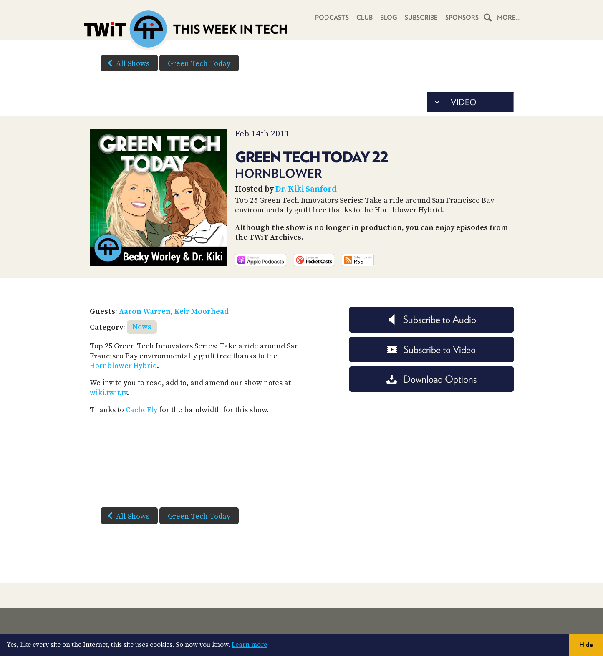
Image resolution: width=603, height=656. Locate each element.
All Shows (126, 63)
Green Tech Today (199, 63)
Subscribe (421, 17)
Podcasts (332, 17)
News (141, 327)
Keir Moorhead (201, 311)
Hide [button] (586, 644)
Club (364, 17)
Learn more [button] (249, 645)
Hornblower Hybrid (123, 366)
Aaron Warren (145, 311)
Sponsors (462, 17)
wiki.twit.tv (108, 393)
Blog (388, 17)
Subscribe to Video (431, 349)
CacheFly (141, 410)
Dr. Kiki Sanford (306, 189)
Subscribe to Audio (431, 319)
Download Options (431, 379)
